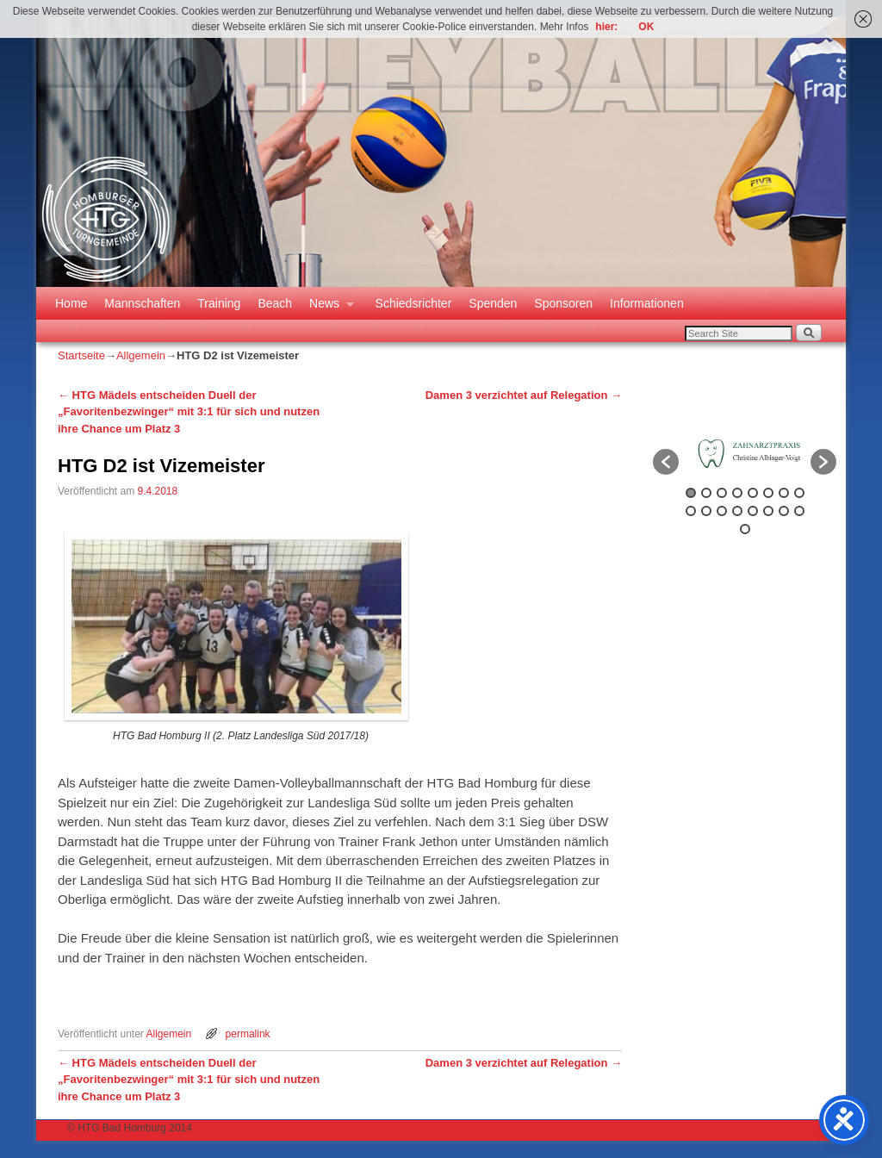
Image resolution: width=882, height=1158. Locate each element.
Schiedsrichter (414, 303)
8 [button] (799, 493)
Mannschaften (142, 303)
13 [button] (753, 511)
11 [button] (722, 511)
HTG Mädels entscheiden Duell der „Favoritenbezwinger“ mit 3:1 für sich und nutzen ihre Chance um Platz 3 (189, 412)
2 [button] (706, 493)
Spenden (493, 303)
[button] (666, 462)
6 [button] (768, 493)
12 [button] (737, 511)
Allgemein (140, 355)
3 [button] (722, 493)
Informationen (647, 303)
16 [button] (799, 511)
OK (646, 27)
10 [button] (706, 511)
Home (71, 303)
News (327, 308)
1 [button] (691, 493)
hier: (606, 27)
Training (218, 303)
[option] (744, 454)
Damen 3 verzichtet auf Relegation (523, 395)
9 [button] (691, 511)
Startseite (81, 355)
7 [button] (784, 493)
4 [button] (737, 493)
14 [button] (768, 511)
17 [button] (745, 529)
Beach (275, 303)
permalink (248, 1034)
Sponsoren (563, 303)
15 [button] (784, 511)
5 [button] (753, 493)
